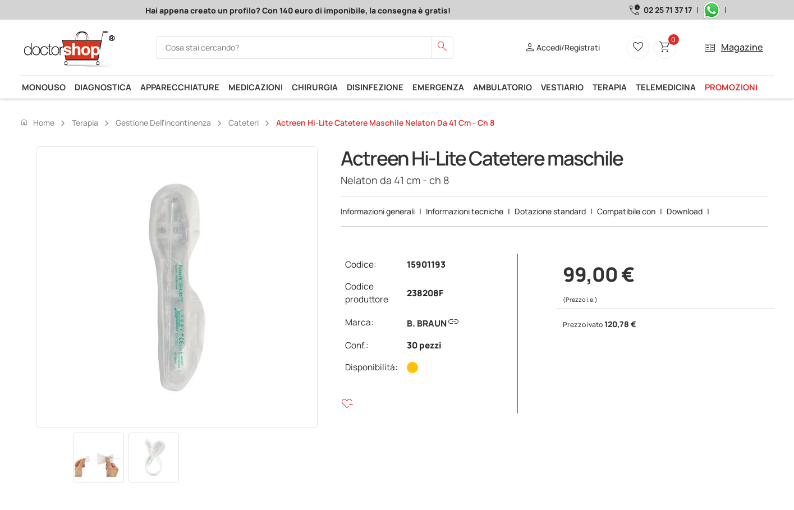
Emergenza (438, 87)
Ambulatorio (502, 87)
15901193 (426, 264)
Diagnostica (103, 87)
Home (37, 122)
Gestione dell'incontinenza (163, 122)
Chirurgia (315, 87)
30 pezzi (424, 345)
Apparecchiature (179, 87)
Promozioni (731, 87)
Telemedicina (666, 87)
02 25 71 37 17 (668, 9)
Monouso (44, 87)
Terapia (610, 87)
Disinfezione (375, 87)
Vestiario (562, 87)
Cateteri (243, 122)
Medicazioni (255, 87)
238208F (425, 293)
